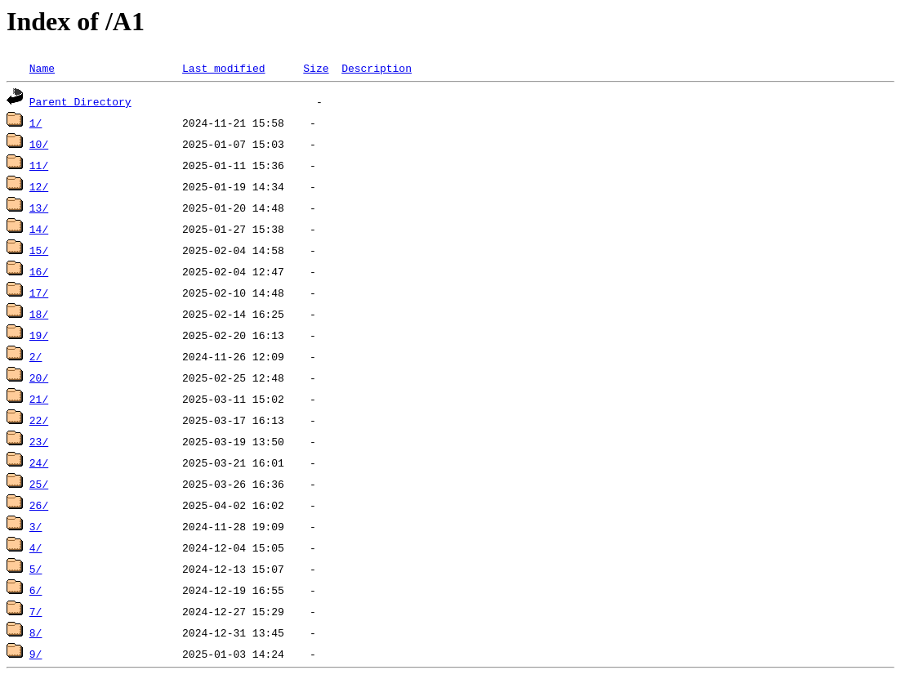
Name (42, 67)
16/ (38, 271)
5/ (35, 568)
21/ (38, 398)
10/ (38, 143)
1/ (35, 122)
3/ (35, 526)
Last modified (223, 67)
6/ (35, 590)
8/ (35, 632)
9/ (35, 653)
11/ (38, 165)
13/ (38, 207)
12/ (38, 186)
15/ (38, 250)
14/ (38, 228)
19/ (38, 335)
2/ (35, 356)
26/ (38, 505)
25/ (38, 483)
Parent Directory (80, 101)
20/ (38, 377)
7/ (35, 611)
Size (315, 67)
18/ (38, 313)
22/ (38, 420)
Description (376, 67)
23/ (38, 441)
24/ (38, 462)
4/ (35, 547)
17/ (38, 292)
